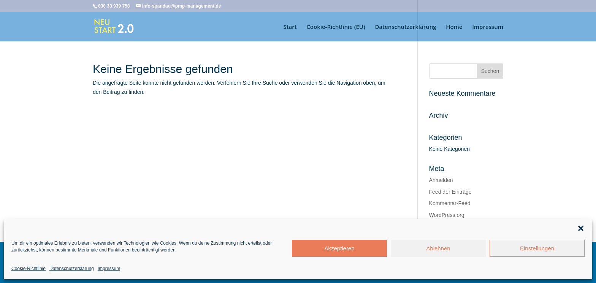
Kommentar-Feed (450, 203)
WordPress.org (446, 215)
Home (454, 27)
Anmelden (441, 180)
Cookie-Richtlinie (28, 268)
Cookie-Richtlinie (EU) (335, 27)
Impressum (109, 268)
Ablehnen (438, 248)
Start (289, 27)
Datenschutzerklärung (71, 268)
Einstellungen (537, 248)
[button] (581, 228)
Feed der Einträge (450, 192)
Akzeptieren (339, 248)
